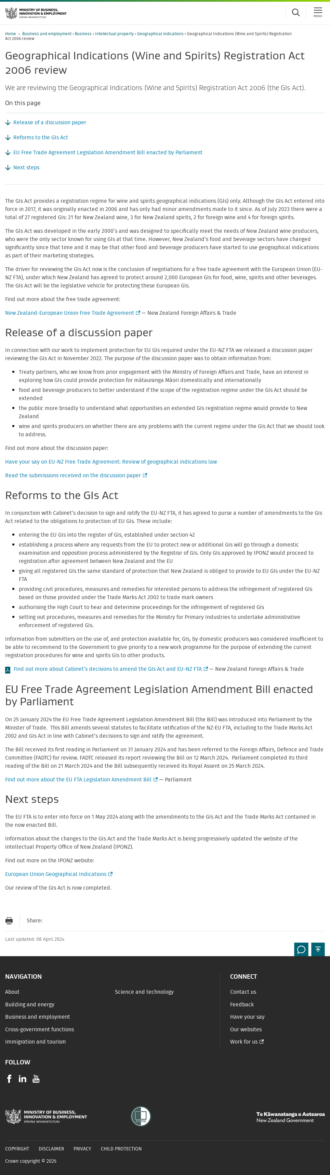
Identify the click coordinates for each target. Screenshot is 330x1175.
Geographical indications (161, 34)
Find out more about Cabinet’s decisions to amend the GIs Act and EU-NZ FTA (110, 669)
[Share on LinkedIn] (92, 920)
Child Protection (121, 1149)
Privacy (82, 1149)
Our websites (246, 1029)
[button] (318, 949)
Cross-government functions (39, 1029)
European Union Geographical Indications (58, 874)
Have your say (247, 1017)
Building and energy (29, 1004)
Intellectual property (115, 34)
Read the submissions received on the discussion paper (75, 475)
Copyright (17, 1149)
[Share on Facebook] (64, 920)
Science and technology (144, 992)
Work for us (244, 1042)
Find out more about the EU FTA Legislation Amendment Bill (80, 780)
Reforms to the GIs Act (40, 137)
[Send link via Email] (51, 920)
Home (10, 34)
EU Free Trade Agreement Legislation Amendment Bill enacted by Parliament (107, 152)
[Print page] (9, 920)
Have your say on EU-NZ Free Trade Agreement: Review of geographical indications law (111, 462)
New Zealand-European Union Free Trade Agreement (72, 313)
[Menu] (318, 12)
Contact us (243, 992)
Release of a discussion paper (49, 122)
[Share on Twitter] (78, 920)
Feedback (242, 1004)
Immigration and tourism (35, 1042)
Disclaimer (51, 1149)
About (12, 992)
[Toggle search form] (296, 12)
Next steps (26, 167)
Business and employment (47, 34)
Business (84, 34)
